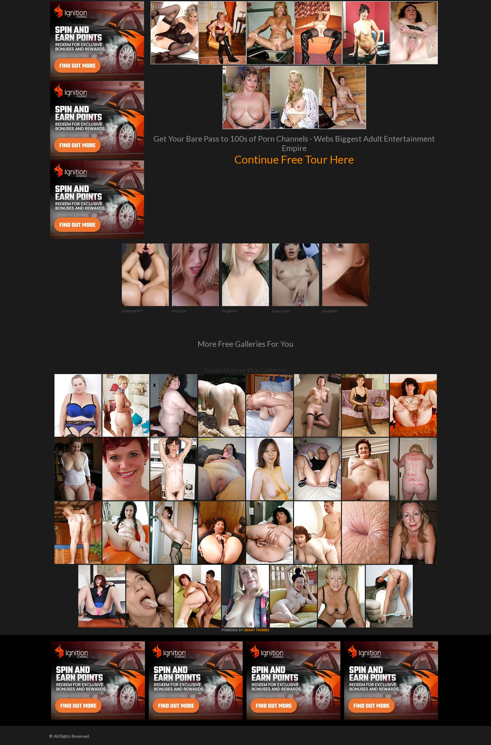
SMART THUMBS (256, 630)
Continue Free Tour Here (294, 159)
